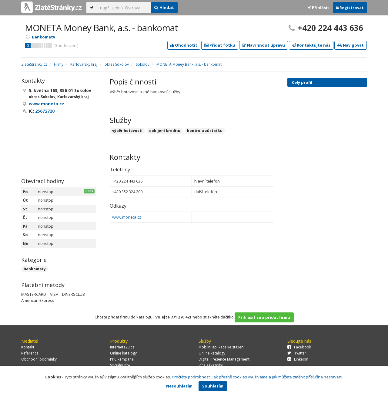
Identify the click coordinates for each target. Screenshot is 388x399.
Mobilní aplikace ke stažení (221, 347)
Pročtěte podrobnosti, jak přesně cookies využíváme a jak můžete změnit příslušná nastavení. (257, 377)
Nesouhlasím (179, 386)
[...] (124, 7)
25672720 (45, 111)
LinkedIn (297, 359)
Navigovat (350, 45)
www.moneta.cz (126, 217)
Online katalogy (123, 353)
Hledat (164, 7)
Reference (29, 353)
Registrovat (350, 7)
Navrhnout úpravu (263, 45)
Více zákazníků (211, 365)
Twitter (296, 353)
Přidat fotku (219, 45)
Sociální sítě (120, 365)
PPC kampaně (122, 359)
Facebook (299, 347)
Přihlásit (318, 7)
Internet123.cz (122, 347)
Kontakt (27, 347)
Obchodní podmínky (39, 359)
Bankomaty (43, 37)
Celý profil (302, 82)
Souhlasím (212, 386)
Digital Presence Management (224, 359)
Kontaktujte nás (311, 45)
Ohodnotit (183, 45)
